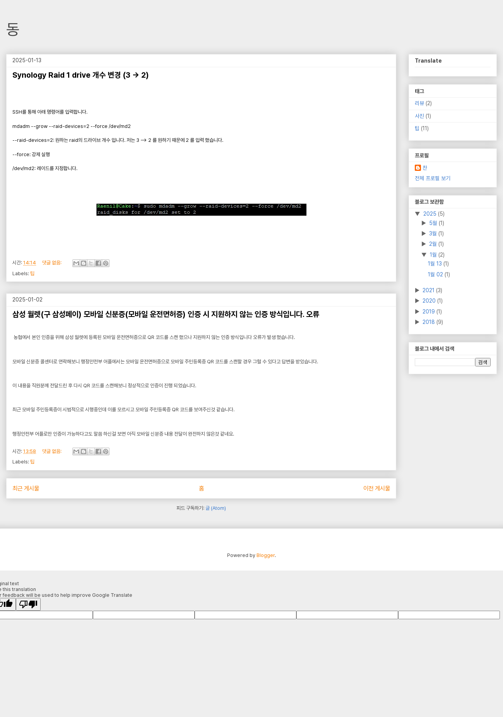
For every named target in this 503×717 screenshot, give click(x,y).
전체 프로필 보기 (432, 178)
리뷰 (419, 103)
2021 (429, 290)
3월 (433, 233)
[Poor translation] (28, 604)
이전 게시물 (376, 488)
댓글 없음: (52, 263)
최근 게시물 (25, 488)
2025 (430, 214)
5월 (434, 223)
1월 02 (436, 274)
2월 (433, 244)
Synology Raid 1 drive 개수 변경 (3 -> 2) (80, 75)
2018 (429, 322)
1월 (434, 255)
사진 (419, 116)
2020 (430, 301)
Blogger (266, 555)
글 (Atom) (215, 508)
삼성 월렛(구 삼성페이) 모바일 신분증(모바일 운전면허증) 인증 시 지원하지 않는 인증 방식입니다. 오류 (165, 314)
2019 (429, 311)
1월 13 (435, 264)
